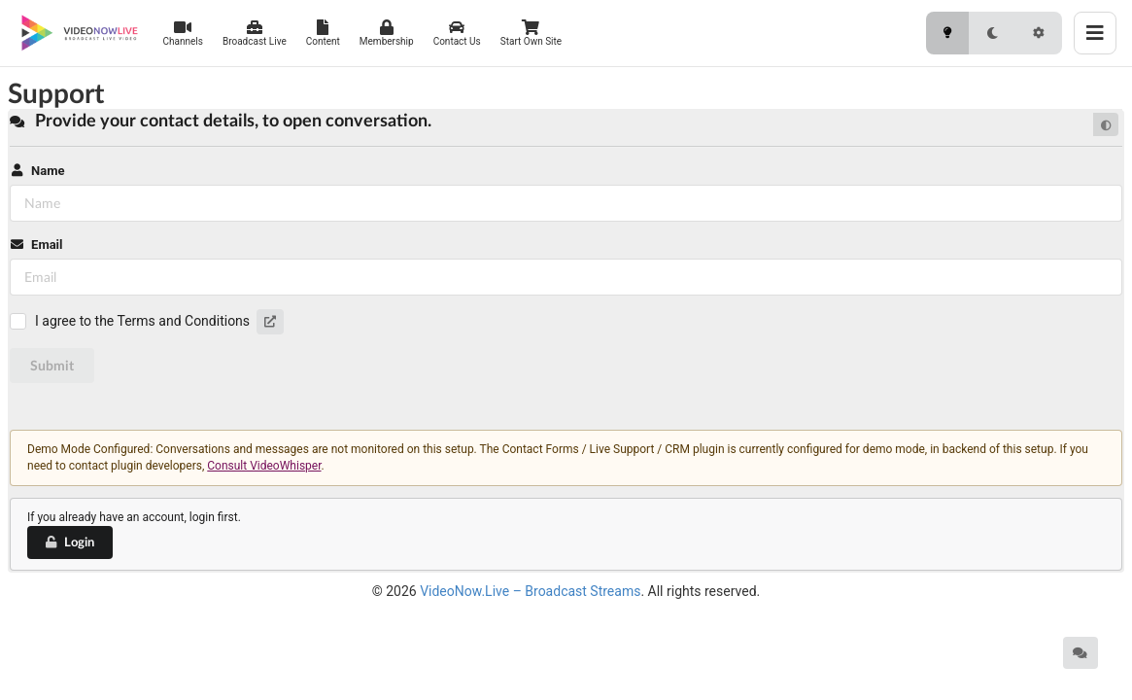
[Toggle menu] (1095, 33)
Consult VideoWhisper (264, 465)
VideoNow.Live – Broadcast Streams (530, 591)
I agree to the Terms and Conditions (142, 321)
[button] (270, 321)
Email (36, 244)
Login (69, 541)
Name (37, 170)
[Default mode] (1105, 124)
